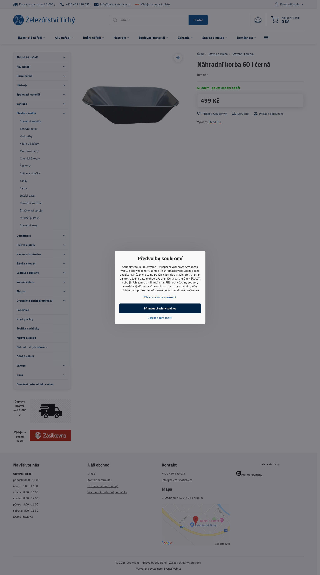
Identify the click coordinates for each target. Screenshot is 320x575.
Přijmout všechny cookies (160, 308)
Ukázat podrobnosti (160, 318)
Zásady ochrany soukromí (160, 297)
